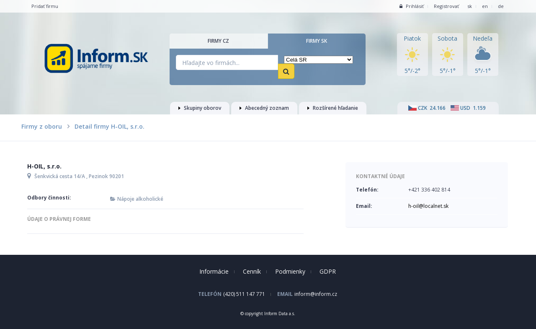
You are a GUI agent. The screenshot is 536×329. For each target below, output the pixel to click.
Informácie (214, 271)
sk (469, 6)
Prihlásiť (411, 6)
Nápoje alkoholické (140, 198)
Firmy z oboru (41, 126)
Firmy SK (316, 40)
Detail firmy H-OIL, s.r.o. (109, 126)
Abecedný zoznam (264, 107)
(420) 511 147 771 (244, 294)
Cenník (252, 271)
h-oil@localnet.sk (428, 206)
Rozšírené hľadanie (332, 107)
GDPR (328, 271)
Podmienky (290, 271)
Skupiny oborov (199, 107)
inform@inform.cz (315, 294)
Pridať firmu (44, 6)
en (485, 6)
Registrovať (446, 6)
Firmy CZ (218, 40)
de (501, 6)
